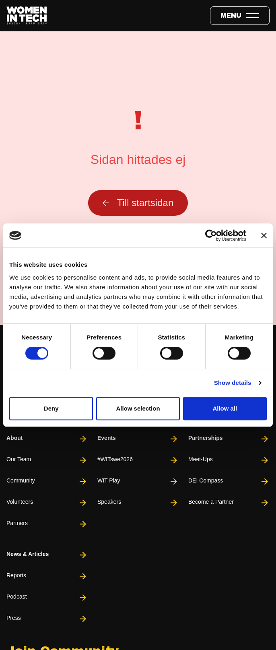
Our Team (47, 460)
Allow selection (138, 408)
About (47, 439)
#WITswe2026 (138, 460)
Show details (232, 382)
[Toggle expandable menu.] (240, 15)
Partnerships (229, 439)
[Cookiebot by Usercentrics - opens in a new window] (211, 235)
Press (47, 619)
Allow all (224, 408)
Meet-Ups (229, 460)
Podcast (47, 598)
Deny (51, 408)
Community (47, 481)
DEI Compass (229, 481)
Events (138, 439)
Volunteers (47, 503)
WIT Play (138, 481)
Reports (47, 576)
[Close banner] (264, 235)
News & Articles (47, 555)
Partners (47, 524)
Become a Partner (229, 503)
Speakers (138, 503)
